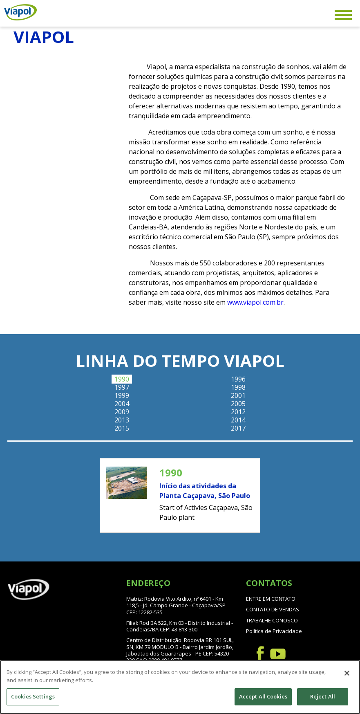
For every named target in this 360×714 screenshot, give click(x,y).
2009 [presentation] (121, 411)
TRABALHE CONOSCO (272, 620)
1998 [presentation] (238, 387)
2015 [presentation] (121, 428)
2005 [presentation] (238, 403)
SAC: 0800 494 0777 (159, 660)
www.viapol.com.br (255, 302)
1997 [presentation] (121, 387)
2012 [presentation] (238, 411)
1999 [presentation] (121, 395)
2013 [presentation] (121, 419)
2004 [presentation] (121, 403)
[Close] (347, 674)
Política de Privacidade (274, 631)
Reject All (322, 697)
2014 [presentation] (238, 419)
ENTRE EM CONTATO (270, 598)
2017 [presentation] (238, 428)
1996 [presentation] (238, 379)
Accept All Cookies (263, 697)
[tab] (121, 379)
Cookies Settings (33, 697)
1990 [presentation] (121, 379)
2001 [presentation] (238, 395)
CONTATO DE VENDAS (272, 609)
